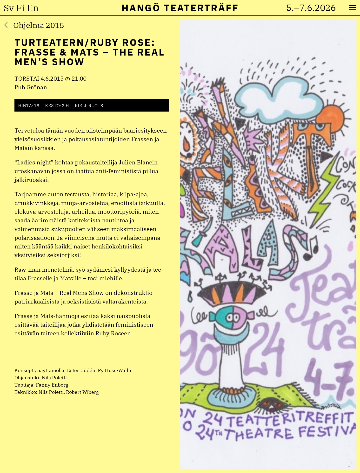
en (33, 8)
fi (20, 8)
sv (9, 8)
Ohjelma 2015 (38, 25)
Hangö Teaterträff (180, 7)
